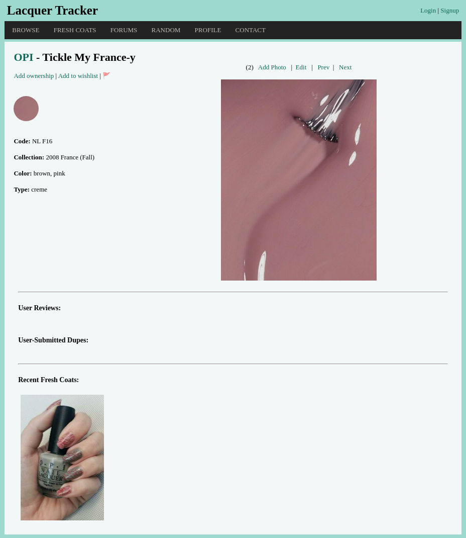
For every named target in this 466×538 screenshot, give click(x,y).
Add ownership (34, 75)
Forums (123, 30)
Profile (208, 30)
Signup (449, 10)
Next (345, 67)
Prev (323, 67)
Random (166, 30)
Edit (301, 67)
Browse (25, 30)
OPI (23, 57)
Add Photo (272, 67)
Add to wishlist (78, 75)
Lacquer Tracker (52, 10)
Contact (251, 30)
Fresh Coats (75, 30)
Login (428, 10)
